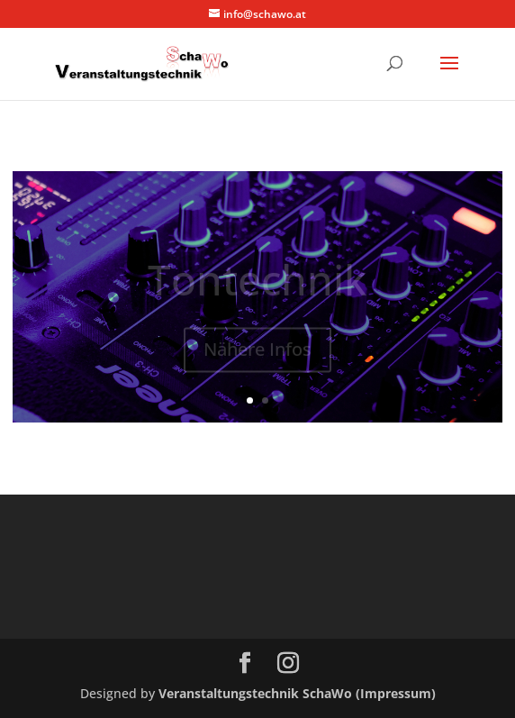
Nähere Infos (257, 353)
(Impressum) (396, 693)
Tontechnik (257, 284)
